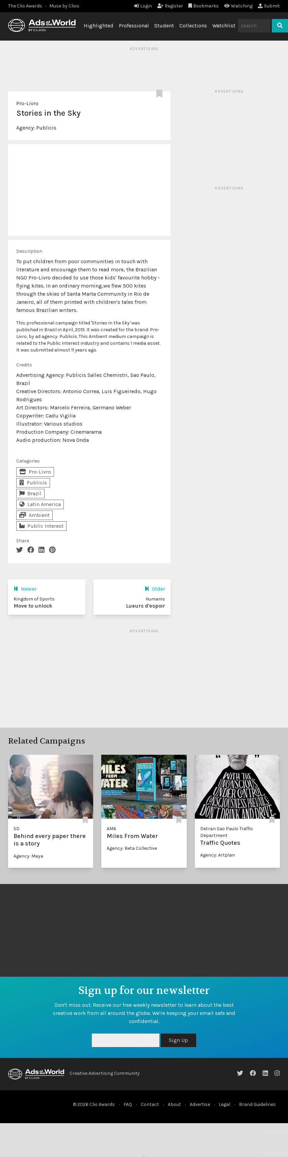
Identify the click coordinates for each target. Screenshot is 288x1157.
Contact (150, 1104)
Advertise (200, 1104)
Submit (269, 6)
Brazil (30, 493)
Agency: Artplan (217, 855)
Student (164, 25)
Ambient (34, 515)
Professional (134, 25)
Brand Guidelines (257, 1104)
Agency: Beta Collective (132, 848)
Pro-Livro (27, 103)
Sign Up (178, 1040)
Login (143, 6)
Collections (193, 25)
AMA (111, 829)
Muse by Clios (64, 6)
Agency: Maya (28, 856)
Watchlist (223, 25)
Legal (224, 1104)
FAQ (128, 1104)
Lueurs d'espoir (145, 606)
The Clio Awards (25, 6)
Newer (25, 589)
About (174, 1104)
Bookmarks (203, 6)
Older (155, 589)
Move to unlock (33, 606)
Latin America (40, 504)
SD (17, 829)
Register (170, 6)
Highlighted (98, 25)
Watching (238, 6)
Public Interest (41, 526)
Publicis (46, 127)
